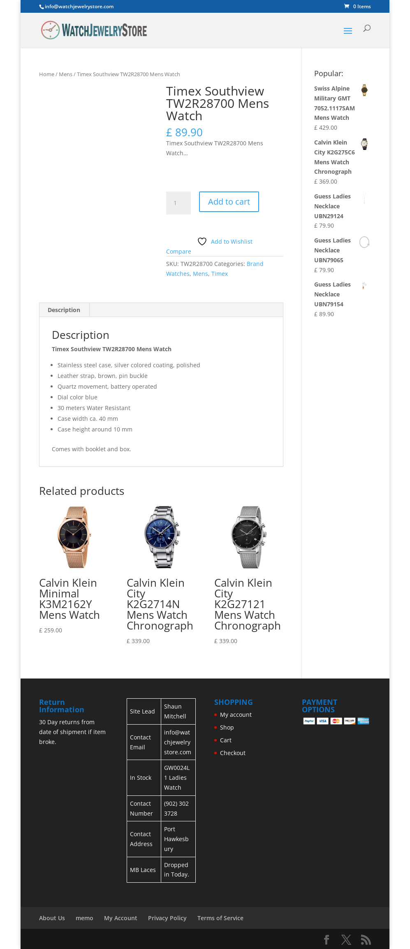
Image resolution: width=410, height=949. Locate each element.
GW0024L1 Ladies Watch (177, 777)
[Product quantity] (178, 203)
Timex (219, 273)
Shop (227, 727)
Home (46, 74)
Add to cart (229, 201)
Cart (226, 740)
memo (84, 918)
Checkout (233, 753)
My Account (120, 918)
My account (236, 714)
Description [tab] (64, 310)
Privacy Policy (167, 918)
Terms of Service (220, 918)
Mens (65, 74)
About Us (52, 918)
